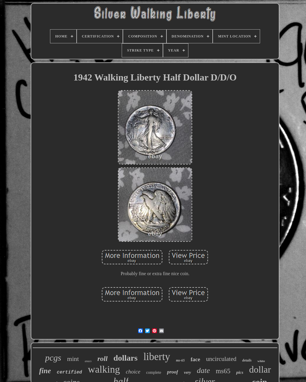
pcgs (53, 357)
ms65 (223, 371)
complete (153, 372)
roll (102, 358)
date (203, 370)
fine (45, 371)
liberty (156, 356)
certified (69, 372)
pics (239, 372)
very (187, 372)
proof (172, 372)
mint (73, 358)
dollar (260, 369)
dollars (125, 357)
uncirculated (221, 358)
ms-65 (180, 360)
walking (104, 369)
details (247, 360)
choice (133, 372)
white (261, 361)
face (195, 359)
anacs (88, 361)
